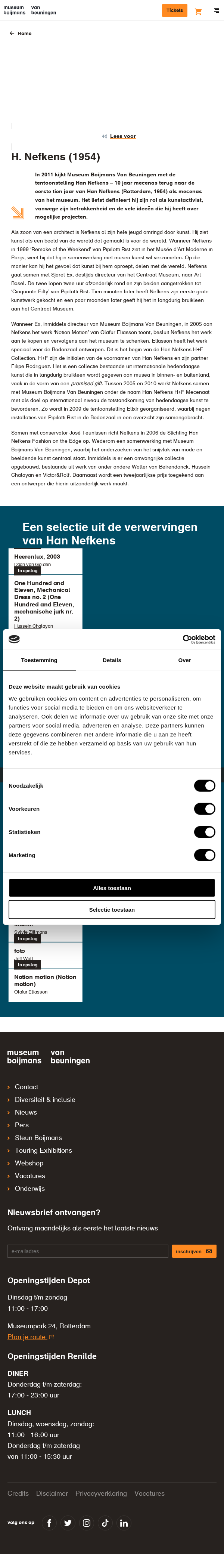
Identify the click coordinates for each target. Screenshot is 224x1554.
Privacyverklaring (101, 1493)
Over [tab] (184, 660)
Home (24, 33)
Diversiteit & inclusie (41, 1100)
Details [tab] (112, 660)
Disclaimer (52, 1493)
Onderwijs (26, 1189)
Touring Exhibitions (39, 1150)
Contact (22, 1087)
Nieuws (22, 1112)
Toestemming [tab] (39, 660)
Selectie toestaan (112, 909)
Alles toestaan (112, 887)
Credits (18, 1493)
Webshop (25, 1163)
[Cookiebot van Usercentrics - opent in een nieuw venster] (182, 639)
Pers (18, 1125)
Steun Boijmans (34, 1138)
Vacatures (26, 1176)
